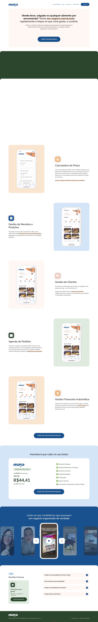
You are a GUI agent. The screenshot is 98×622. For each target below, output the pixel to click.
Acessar (85, 4)
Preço (63, 4)
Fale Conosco (76, 4)
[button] (36, 541)
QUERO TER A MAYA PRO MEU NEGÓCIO (49, 435)
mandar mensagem (19, 599)
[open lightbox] (7, 540)
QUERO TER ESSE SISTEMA (49, 39)
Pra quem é (68, 4)
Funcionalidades (56, 4)
